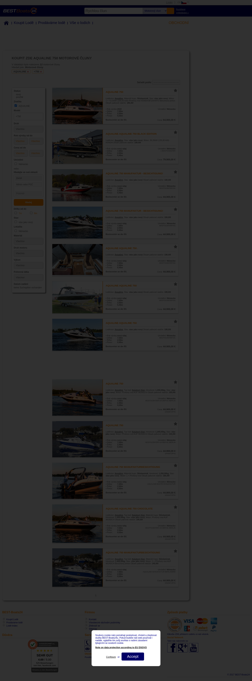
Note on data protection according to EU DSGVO (121, 647)
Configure (111, 657)
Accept (132, 656)
